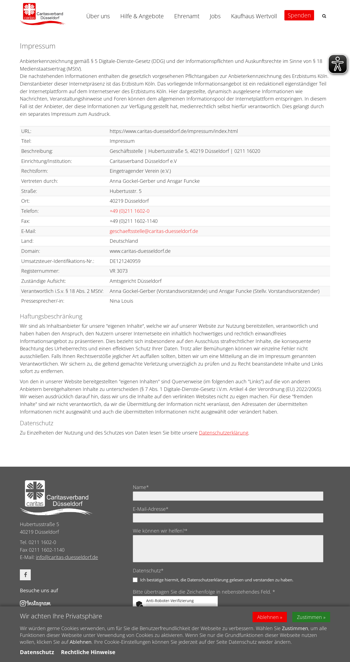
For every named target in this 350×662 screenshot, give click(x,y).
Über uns (98, 16)
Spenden (299, 15)
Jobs (215, 16)
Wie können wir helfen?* (160, 530)
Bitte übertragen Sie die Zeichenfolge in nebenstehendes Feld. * (204, 591)
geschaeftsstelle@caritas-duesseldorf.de (154, 231)
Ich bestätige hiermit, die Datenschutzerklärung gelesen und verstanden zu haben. (216, 579)
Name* (141, 487)
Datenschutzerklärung (223, 432)
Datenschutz (37, 652)
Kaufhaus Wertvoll (254, 16)
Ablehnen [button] (268, 617)
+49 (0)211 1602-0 (129, 211)
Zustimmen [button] (309, 617)
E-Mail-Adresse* (150, 509)
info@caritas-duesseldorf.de (67, 557)
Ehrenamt (186, 16)
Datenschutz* (148, 570)
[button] (324, 16)
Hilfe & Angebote (142, 16)
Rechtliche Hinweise (88, 652)
